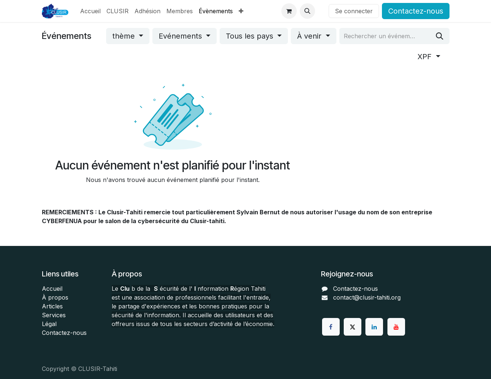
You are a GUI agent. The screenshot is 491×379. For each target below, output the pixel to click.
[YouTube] (396, 327)
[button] (307, 11)
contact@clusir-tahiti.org (367, 297)
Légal (49, 324)
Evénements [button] (181, 36)
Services (54, 315)
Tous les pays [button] (250, 36)
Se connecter (354, 11)
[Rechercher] (440, 36)
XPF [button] (426, 56)
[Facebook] (331, 327)
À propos (55, 297)
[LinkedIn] (374, 327)
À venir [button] (310, 36)
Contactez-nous (415, 11)
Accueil (52, 288)
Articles (52, 306)
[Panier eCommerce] (289, 11)
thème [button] (124, 36)
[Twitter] (352, 327)
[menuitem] (90, 11)
